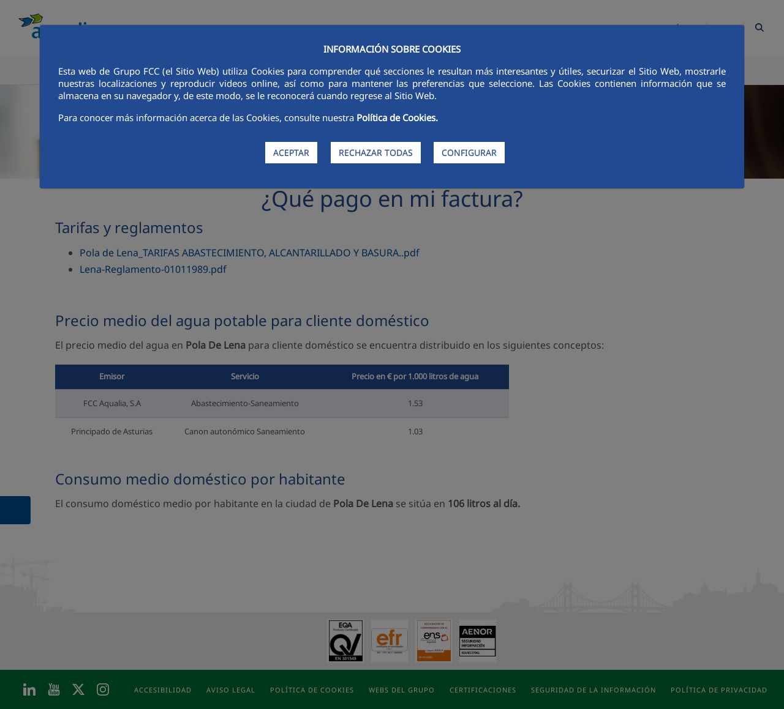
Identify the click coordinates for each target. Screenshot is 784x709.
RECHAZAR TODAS (376, 152)
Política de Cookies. (397, 117)
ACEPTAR (291, 152)
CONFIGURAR (469, 152)
